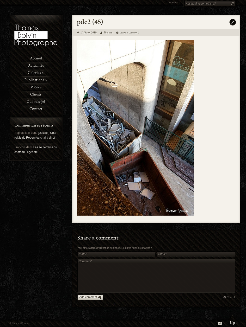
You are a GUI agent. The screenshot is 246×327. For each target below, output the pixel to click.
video (175, 2)
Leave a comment (129, 32)
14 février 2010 (88, 32)
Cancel (231, 297)
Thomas (108, 32)
